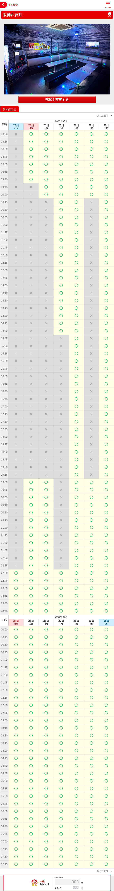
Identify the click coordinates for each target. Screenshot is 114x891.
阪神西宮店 (12, 15)
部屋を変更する (57, 100)
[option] (10, 109)
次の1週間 (105, 116)
